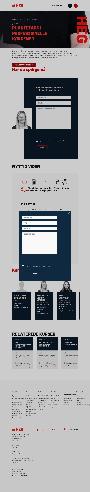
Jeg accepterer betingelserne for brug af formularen (38, 266)
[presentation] (35, 259)
